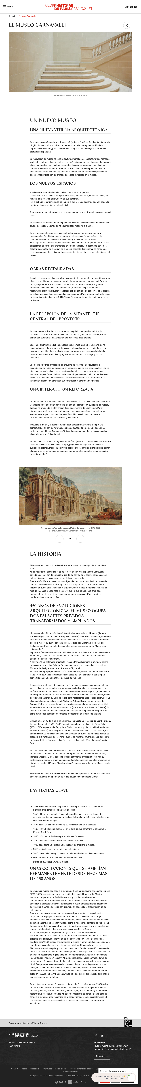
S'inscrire (102, 1056)
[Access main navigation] (7, 6)
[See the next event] (80, 538)
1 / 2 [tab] (70, 538)
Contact (14, 1069)
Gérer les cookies (70, 1072)
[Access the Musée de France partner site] (60, 1082)
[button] (127, 25)
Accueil (12, 16)
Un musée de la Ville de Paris (55, 1069)
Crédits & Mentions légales (81, 1069)
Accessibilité (35, 1069)
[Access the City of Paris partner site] (77, 1082)
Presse (24, 1069)
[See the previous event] (60, 538)
